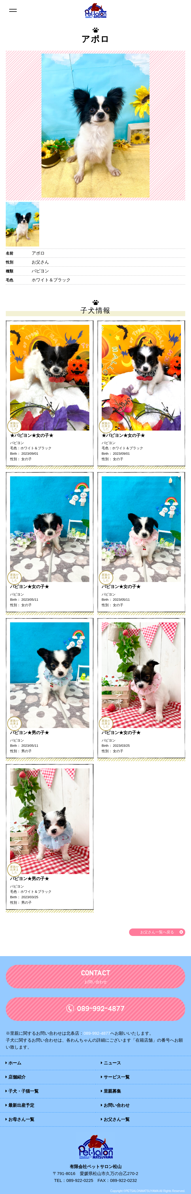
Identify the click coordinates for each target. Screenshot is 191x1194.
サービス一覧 (115, 1076)
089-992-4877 (97, 1033)
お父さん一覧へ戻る (157, 932)
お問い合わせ (115, 1105)
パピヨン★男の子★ (29, 732)
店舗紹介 (15, 1076)
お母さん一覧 (19, 1119)
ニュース (111, 1062)
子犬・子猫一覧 (22, 1091)
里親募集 (111, 1091)
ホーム (13, 1062)
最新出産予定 (19, 1105)
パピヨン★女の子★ (29, 586)
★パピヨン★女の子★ (31, 435)
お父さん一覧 (115, 1119)
